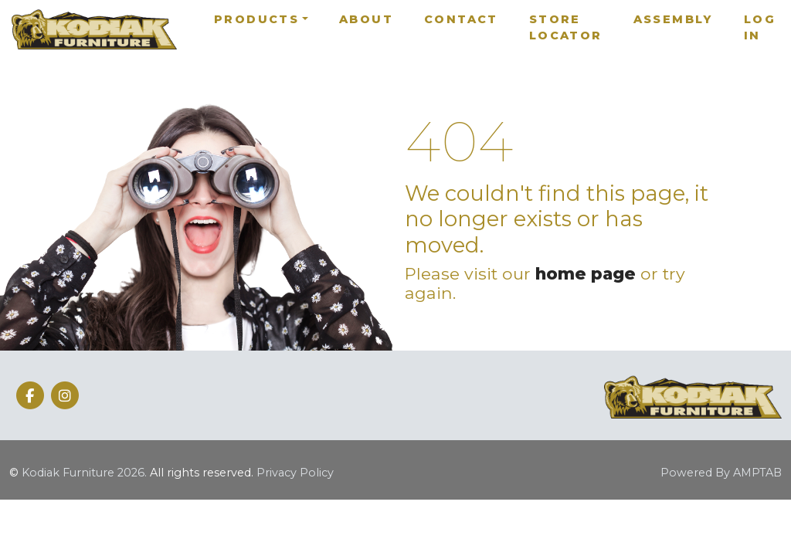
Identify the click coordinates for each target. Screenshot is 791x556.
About (366, 19)
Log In (760, 27)
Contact (461, 19)
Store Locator (566, 27)
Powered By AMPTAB (721, 473)
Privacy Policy (295, 473)
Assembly (673, 19)
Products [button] (256, 19)
